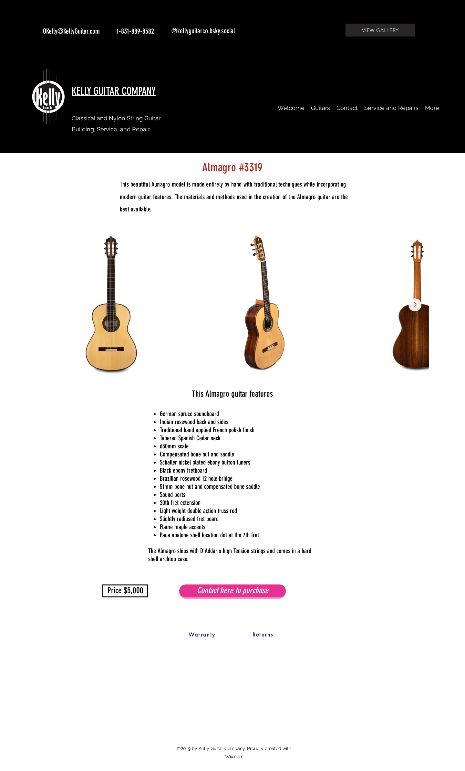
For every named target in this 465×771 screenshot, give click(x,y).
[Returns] (263, 634)
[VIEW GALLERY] (380, 30)
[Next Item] (414, 304)
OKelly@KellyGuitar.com (71, 31)
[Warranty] (202, 634)
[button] (320, 108)
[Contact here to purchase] (232, 590)
